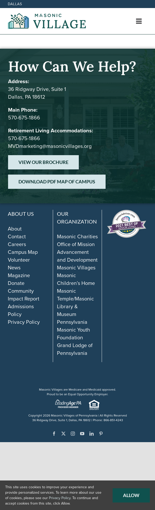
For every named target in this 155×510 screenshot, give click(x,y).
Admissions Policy (21, 310)
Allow (131, 495)
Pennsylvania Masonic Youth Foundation (73, 329)
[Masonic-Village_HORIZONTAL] (47, 16)
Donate (16, 283)
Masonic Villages (76, 267)
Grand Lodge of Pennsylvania (75, 349)
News (14, 267)
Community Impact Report (23, 295)
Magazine (19, 275)
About (15, 229)
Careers (17, 244)
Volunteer (19, 260)
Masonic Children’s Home (76, 279)
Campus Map (23, 252)
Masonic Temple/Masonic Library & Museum (75, 302)
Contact (17, 236)
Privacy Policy (24, 322)
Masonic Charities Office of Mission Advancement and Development (77, 248)
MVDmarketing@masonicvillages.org (50, 146)
